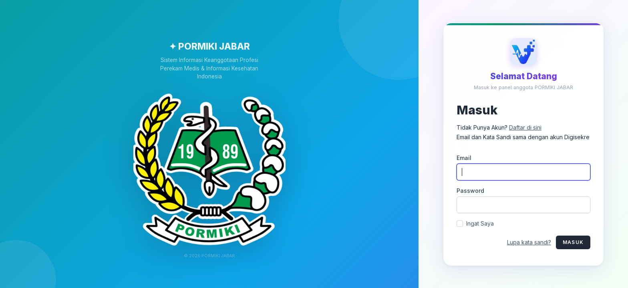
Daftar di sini (525, 127)
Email (464, 157)
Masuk (573, 242)
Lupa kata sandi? (529, 241)
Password (470, 190)
